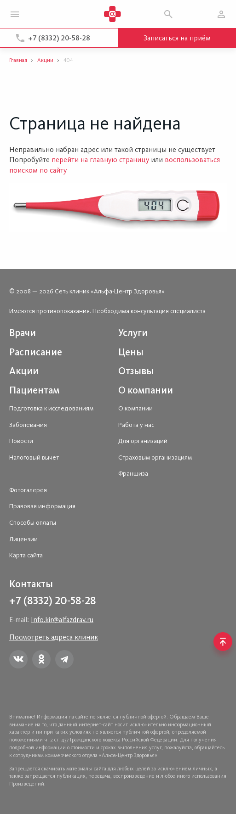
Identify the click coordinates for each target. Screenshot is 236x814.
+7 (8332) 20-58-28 (59, 38)
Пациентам (34, 390)
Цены (131, 352)
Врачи (22, 332)
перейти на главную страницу (100, 159)
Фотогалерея (28, 490)
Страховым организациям (155, 457)
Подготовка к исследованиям (51, 408)
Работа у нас (136, 425)
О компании (145, 390)
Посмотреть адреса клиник (53, 637)
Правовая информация (42, 506)
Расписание (35, 352)
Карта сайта (26, 555)
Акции (24, 370)
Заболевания (28, 425)
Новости (21, 441)
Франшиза (133, 473)
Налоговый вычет (34, 457)
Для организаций (142, 441)
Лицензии (23, 539)
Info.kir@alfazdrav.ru (62, 619)
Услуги (133, 332)
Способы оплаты (32, 523)
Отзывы (136, 370)
